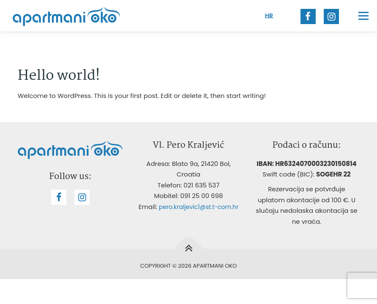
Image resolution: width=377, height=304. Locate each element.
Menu (363, 15)
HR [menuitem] (269, 15)
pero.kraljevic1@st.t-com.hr (198, 207)
